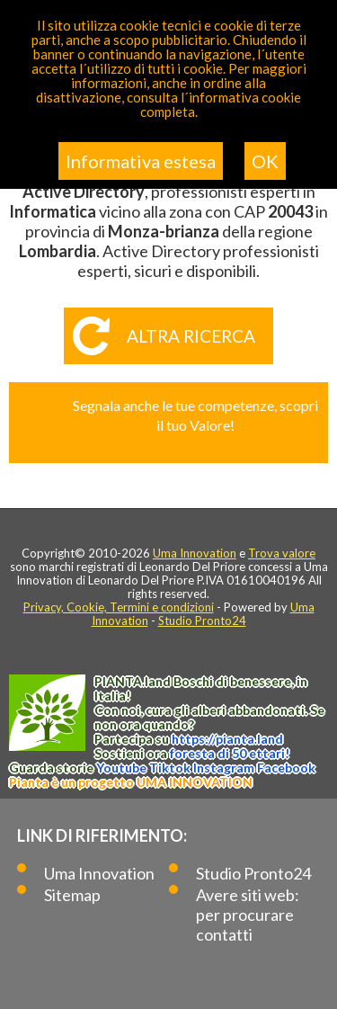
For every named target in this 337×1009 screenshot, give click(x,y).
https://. (227, 738)
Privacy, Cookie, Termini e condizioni (118, 607)
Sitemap (72, 895)
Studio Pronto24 (202, 620)
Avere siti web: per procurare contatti (247, 914)
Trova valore (281, 553)
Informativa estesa (141, 161)
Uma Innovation (194, 553)
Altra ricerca (191, 336)
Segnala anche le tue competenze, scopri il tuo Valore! (195, 415)
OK (265, 161)
